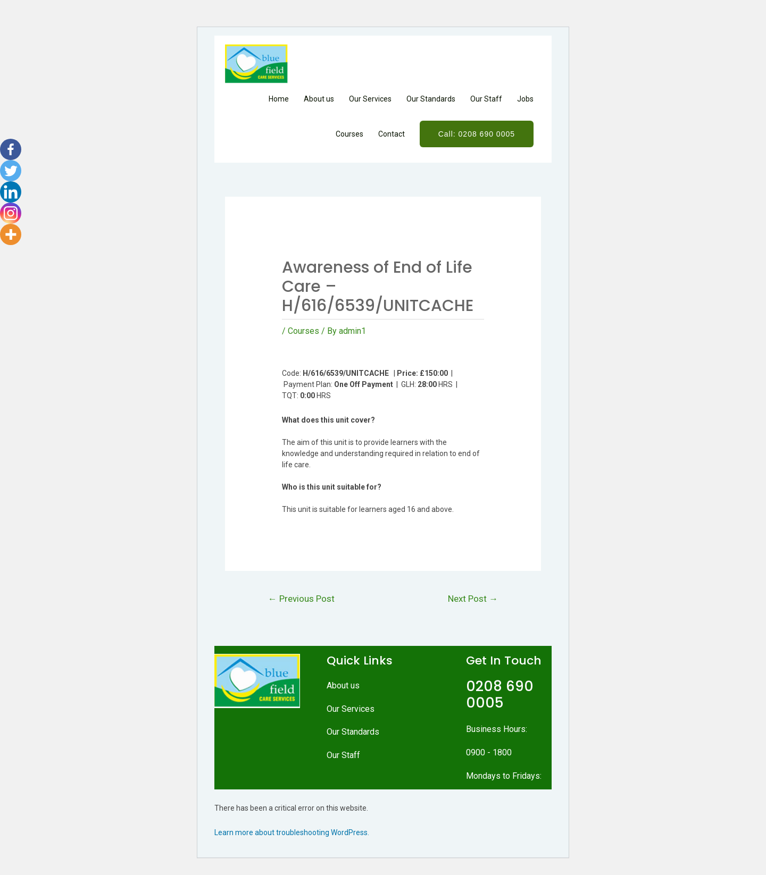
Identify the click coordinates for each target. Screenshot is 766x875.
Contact (391, 134)
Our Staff (486, 99)
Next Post (472, 598)
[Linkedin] (10, 192)
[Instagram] (10, 213)
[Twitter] (10, 170)
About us (319, 99)
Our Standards (430, 99)
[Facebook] (10, 149)
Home (279, 99)
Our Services (370, 99)
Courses (349, 134)
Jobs (525, 99)
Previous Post (301, 598)
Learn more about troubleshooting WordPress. (291, 832)
